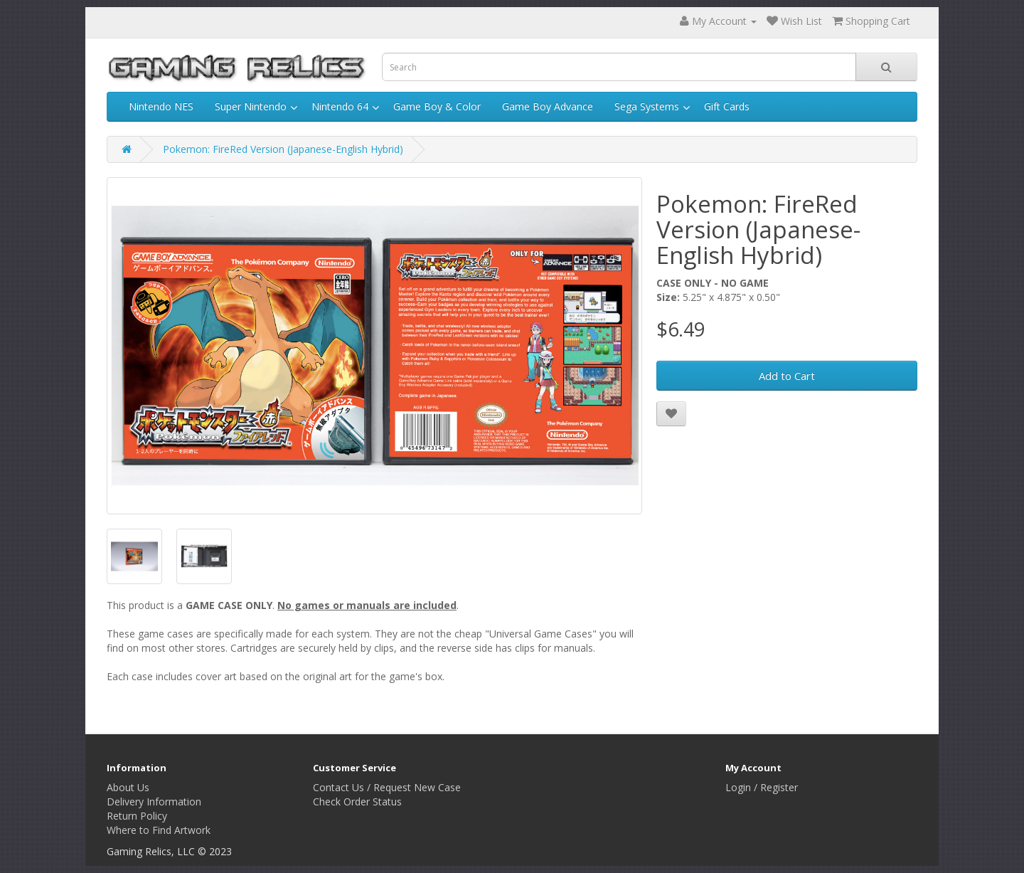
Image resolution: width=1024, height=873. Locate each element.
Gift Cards (727, 106)
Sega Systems (646, 106)
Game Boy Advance (547, 106)
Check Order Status (357, 801)
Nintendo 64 (339, 106)
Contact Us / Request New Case (387, 787)
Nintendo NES (161, 106)
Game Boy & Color (437, 106)
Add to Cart (787, 376)
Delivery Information (154, 801)
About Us (128, 787)
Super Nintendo (251, 106)
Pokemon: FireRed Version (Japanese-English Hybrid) (283, 149)
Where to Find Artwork (158, 830)
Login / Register (761, 787)
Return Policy (137, 815)
